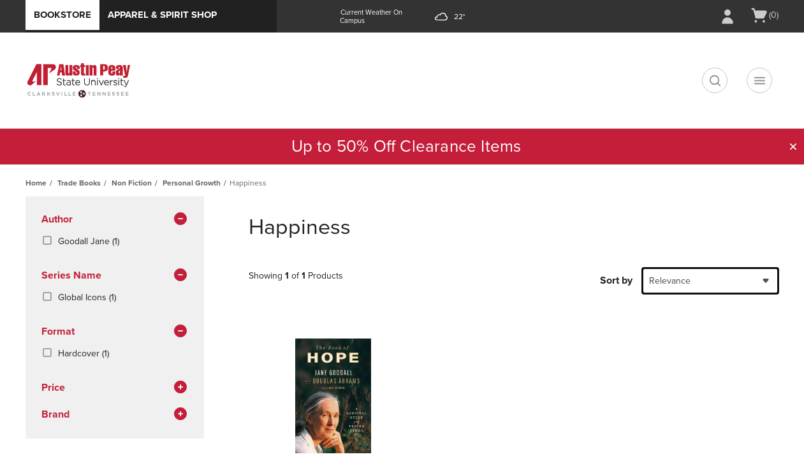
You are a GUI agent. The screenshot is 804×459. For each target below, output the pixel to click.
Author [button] (114, 220)
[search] (714, 80)
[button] (793, 146)
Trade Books (79, 182)
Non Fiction (132, 182)
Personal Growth (192, 182)
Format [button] (114, 332)
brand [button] (114, 415)
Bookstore (62, 14)
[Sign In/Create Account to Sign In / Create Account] (727, 16)
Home (36, 182)
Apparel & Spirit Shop (162, 14)
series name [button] (114, 276)
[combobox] (710, 281)
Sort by (616, 280)
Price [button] (114, 388)
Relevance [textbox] (670, 280)
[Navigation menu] (759, 80)
